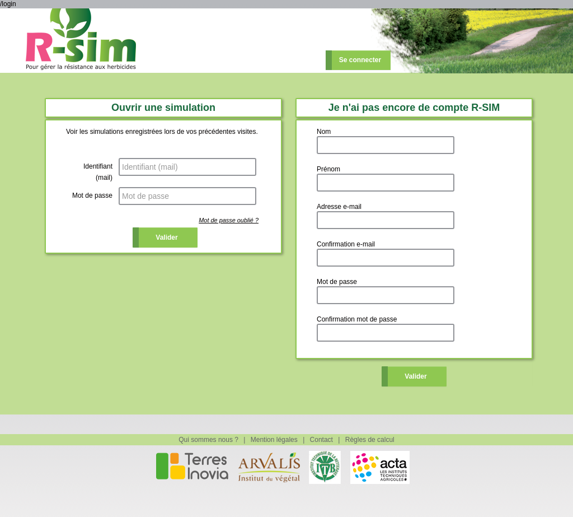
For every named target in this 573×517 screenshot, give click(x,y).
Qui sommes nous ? (208, 440)
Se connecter (360, 60)
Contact (321, 440)
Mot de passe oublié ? (229, 220)
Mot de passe (92, 195)
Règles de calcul (369, 440)
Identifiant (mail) (97, 171)
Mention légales (274, 440)
